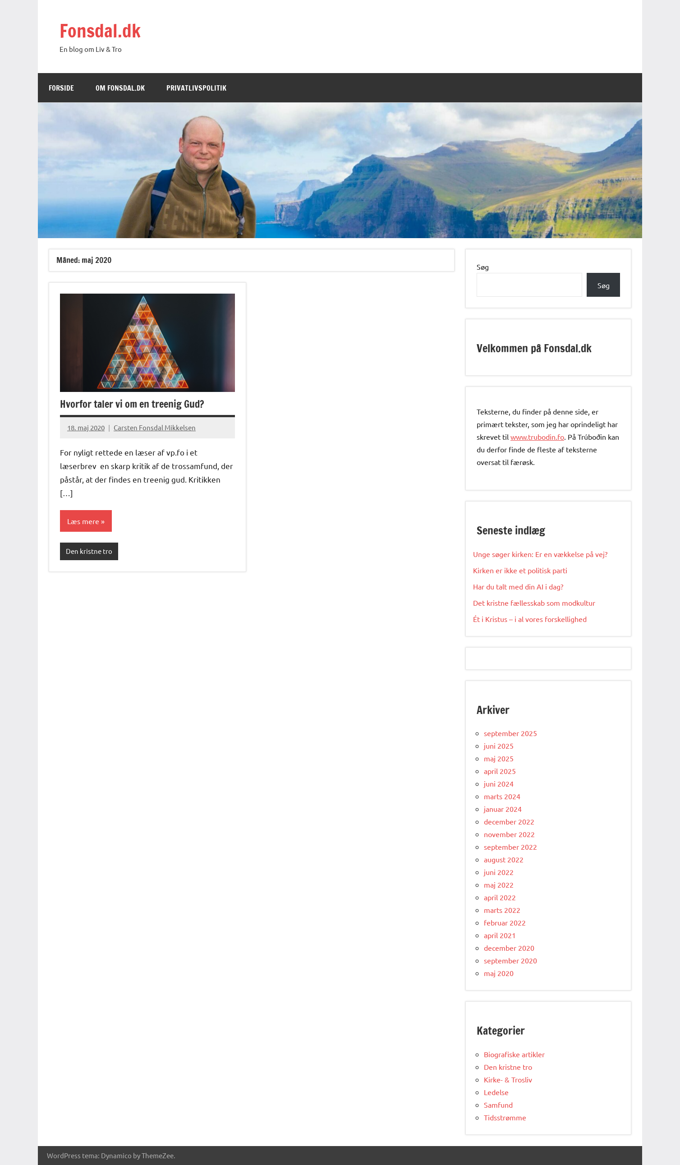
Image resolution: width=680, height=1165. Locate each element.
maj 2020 (499, 972)
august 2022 (504, 859)
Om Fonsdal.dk (120, 88)
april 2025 (500, 770)
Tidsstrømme (505, 1117)
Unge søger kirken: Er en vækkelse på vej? (541, 553)
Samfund (498, 1104)
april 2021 (500, 934)
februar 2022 (505, 922)
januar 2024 (503, 808)
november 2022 (509, 833)
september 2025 (510, 732)
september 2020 (510, 960)
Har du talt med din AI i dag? (519, 586)
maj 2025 (499, 758)
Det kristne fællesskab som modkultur (535, 602)
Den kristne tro (89, 551)
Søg (483, 266)
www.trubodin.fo (537, 436)
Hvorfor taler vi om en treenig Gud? (132, 404)
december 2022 (509, 821)
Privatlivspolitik (196, 88)
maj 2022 (499, 884)
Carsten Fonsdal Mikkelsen (155, 427)
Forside (61, 88)
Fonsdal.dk (100, 30)
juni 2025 (499, 745)
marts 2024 (502, 796)
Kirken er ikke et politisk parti (520, 570)
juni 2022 (499, 871)
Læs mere (83, 520)
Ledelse (496, 1091)
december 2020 (509, 947)
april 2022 (500, 897)
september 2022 (510, 846)
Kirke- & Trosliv (508, 1079)
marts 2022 (502, 909)
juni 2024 (499, 783)
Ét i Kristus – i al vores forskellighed (530, 618)
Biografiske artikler (514, 1054)
